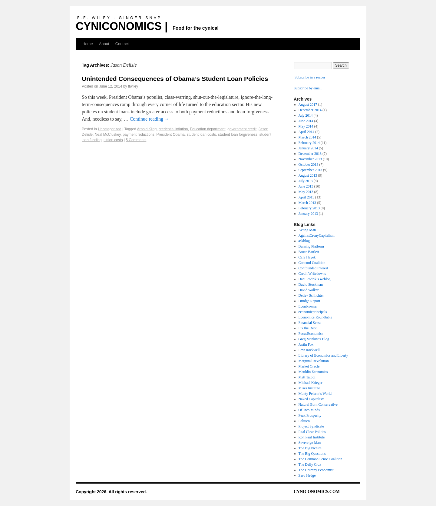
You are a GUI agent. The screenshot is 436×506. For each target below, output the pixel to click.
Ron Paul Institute (312, 437)
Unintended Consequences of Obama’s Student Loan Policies (175, 78)
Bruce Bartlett (309, 252)
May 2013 (306, 192)
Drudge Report (309, 301)
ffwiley (133, 86)
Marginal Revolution (314, 361)
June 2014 (306, 121)
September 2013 (310, 170)
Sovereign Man (310, 443)
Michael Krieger (310, 383)
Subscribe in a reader (310, 77)
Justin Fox (306, 344)
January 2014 (308, 148)
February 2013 (309, 208)
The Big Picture (310, 448)
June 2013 (306, 186)
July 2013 (306, 181)
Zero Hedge (307, 475)
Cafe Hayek (307, 257)
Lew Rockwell (309, 350)
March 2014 (307, 137)
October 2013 (309, 164)
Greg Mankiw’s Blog (314, 339)
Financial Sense (310, 323)
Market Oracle (309, 366)
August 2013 (308, 175)
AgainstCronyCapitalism (317, 235)
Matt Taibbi (307, 377)
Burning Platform (311, 246)
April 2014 (306, 132)
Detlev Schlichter (311, 295)
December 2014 (310, 110)
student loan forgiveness (237, 134)
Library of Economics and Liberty (323, 355)
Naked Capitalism (312, 399)
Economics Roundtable (315, 317)
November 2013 (310, 159)
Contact (122, 44)
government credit (241, 129)
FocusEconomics (311, 333)
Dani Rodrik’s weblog (315, 279)
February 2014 (309, 143)
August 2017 (308, 104)
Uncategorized (109, 129)
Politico (304, 421)
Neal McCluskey (108, 134)
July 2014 (306, 115)
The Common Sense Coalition (320, 459)
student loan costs (201, 134)
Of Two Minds (309, 410)
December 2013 (310, 153)
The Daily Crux (310, 464)
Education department (207, 129)
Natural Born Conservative (318, 404)
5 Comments (136, 140)
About (104, 44)
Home (87, 44)
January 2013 (308, 213)
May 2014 (306, 126)
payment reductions (138, 134)
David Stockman (311, 284)
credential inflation (173, 129)
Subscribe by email (308, 88)
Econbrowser (308, 306)
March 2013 (307, 203)
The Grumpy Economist (316, 470)
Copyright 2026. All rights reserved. (111, 491)
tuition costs (113, 140)
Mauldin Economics (313, 372)
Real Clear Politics (312, 432)
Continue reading (150, 119)
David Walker (309, 290)
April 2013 (306, 197)
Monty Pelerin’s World (315, 393)
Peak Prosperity (310, 415)
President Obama (171, 134)
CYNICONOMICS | (122, 26)
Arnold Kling (147, 129)
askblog (304, 241)
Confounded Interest (313, 268)
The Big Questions (312, 453)
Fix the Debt (308, 328)
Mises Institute (309, 388)
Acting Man (307, 230)
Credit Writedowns (312, 273)
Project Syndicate (311, 426)
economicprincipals (313, 312)
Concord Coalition (312, 263)
